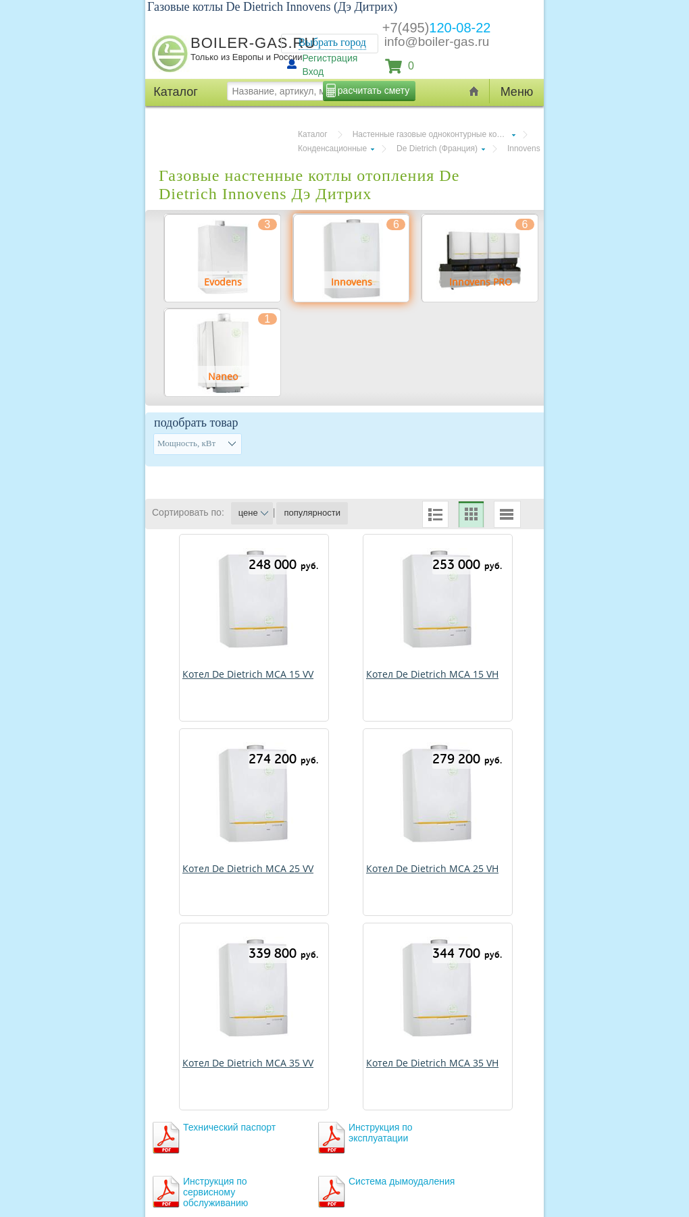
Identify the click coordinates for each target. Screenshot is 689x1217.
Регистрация (330, 58)
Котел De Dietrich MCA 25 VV (247, 868)
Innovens (523, 148)
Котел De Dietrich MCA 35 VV (247, 1062)
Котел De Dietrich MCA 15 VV (247, 674)
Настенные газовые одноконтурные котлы (432, 134)
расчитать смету (373, 90)
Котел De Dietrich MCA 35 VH (432, 1062)
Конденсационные (332, 148)
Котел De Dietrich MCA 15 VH (432, 674)
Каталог (313, 134)
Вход (313, 71)
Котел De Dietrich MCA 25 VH (432, 868)
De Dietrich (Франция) (437, 148)
